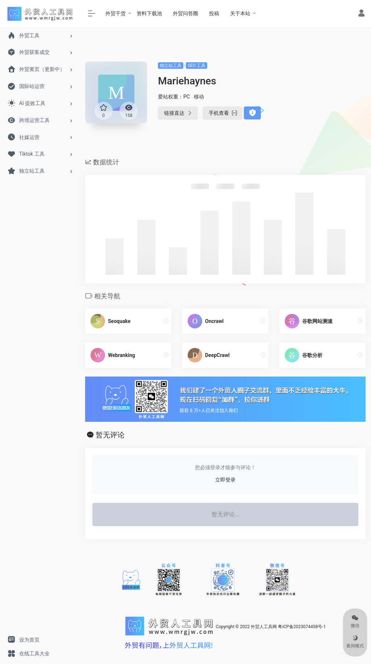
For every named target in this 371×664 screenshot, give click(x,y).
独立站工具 (171, 65)
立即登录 (225, 480)
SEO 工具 (196, 65)
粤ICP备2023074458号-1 (302, 626)
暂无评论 (110, 434)
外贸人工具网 (264, 626)
